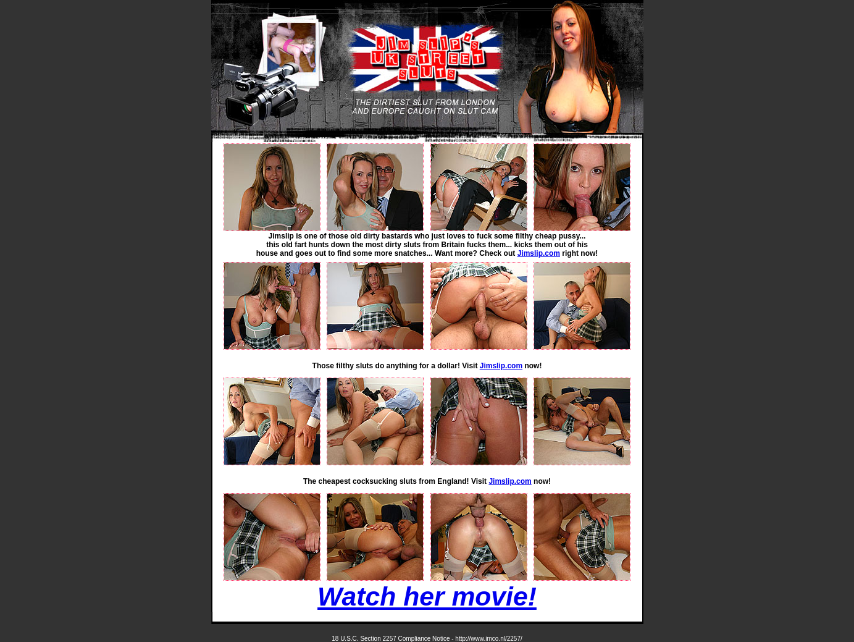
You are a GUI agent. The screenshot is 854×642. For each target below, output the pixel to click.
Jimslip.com (538, 253)
